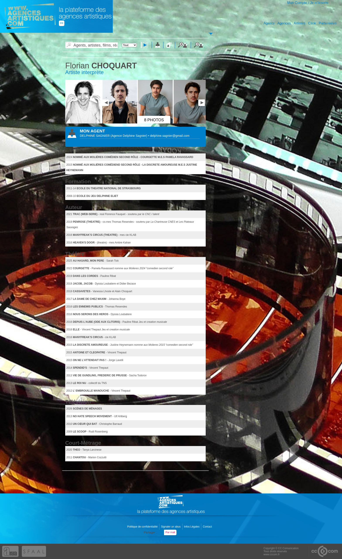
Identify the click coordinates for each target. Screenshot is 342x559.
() (129, 135)
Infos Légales (192, 526)
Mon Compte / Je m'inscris (307, 3)
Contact (208, 526)
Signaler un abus (171, 526)
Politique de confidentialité (142, 526)
